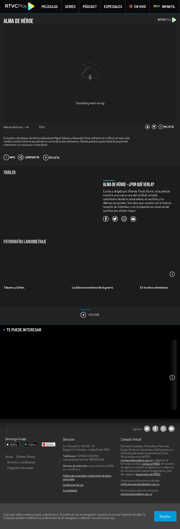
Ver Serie (90, 315)
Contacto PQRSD (151, 464)
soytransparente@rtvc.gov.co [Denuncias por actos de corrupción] (136, 494)
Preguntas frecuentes (20, 468)
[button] (172, 274)
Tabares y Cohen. (14, 287)
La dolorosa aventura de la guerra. (93, 287)
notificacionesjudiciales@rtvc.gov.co (140, 484)
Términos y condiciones (21, 462)
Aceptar (165, 516)
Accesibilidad (70, 490)
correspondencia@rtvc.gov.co (137, 460)
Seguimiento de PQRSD (148, 474)
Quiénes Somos (26, 457)
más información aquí (103, 518)
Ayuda (9, 457)
